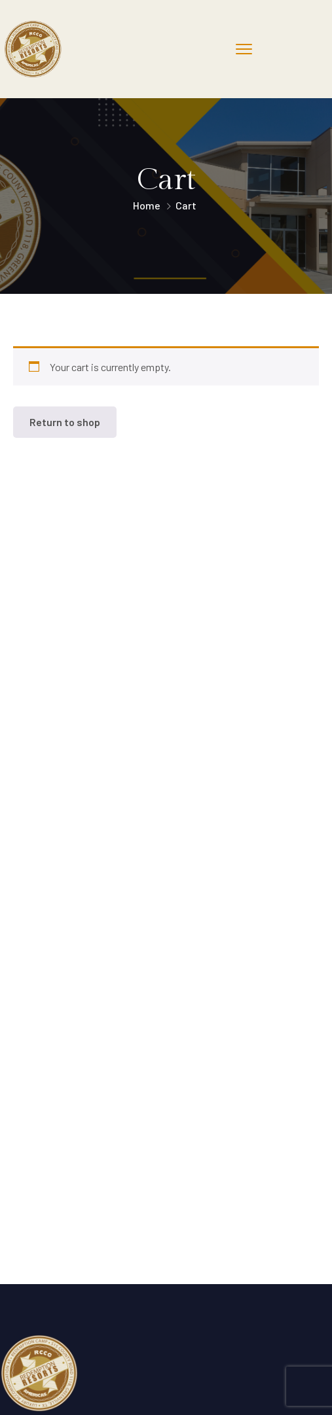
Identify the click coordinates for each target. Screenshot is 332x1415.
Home (146, 205)
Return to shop (64, 422)
